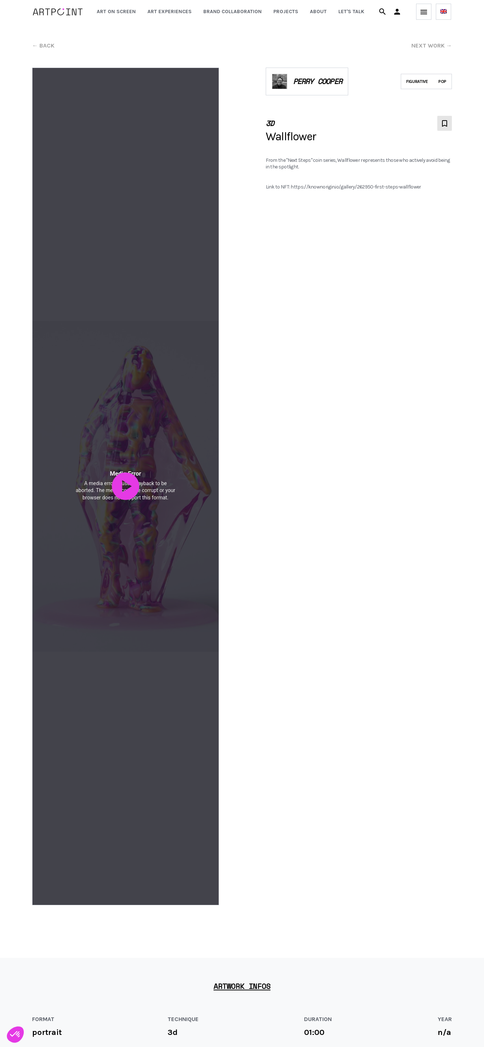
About (318, 11)
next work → (431, 45)
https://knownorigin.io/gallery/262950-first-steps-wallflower (356, 187)
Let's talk (351, 11)
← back (43, 45)
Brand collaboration (232, 11)
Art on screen (116, 11)
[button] (397, 11)
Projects (285, 11)
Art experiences (169, 11)
